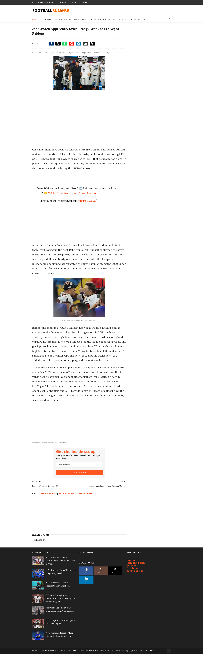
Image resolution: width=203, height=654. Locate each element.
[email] (79, 464)
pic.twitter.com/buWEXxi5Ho (78, 193)
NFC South (113, 19)
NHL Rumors (63, 3)
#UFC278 (53, 193)
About (73, 3)
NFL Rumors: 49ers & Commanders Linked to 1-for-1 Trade (61, 560)
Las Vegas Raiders (72, 52)
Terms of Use (134, 570)
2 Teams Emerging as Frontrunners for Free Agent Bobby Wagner (60, 598)
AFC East (73, 19)
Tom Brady (104, 52)
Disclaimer (133, 568)
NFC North (99, 19)
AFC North (46, 19)
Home (35, 19)
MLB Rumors (50, 3)
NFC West (138, 19)
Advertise (82, 3)
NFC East (125, 19)
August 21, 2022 (87, 200)
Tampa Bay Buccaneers (90, 52)
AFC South (60, 19)
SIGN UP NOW (79, 472)
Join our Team (135, 562)
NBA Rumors (37, 3)
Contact (131, 560)
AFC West (85, 19)
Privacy (131, 565)
